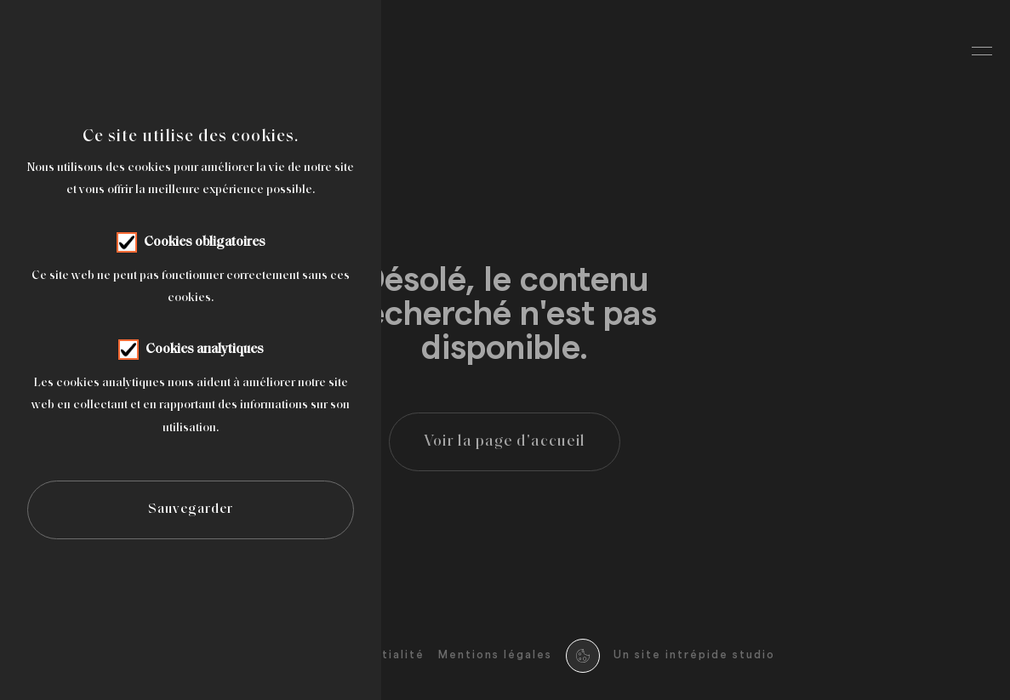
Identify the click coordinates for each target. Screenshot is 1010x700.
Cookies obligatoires (204, 242)
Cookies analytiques (205, 349)
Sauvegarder (190, 509)
